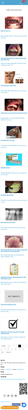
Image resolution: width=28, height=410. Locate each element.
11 (19, 349)
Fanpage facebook (5, 401)
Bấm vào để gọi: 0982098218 (9, 407)
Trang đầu (4, 345)
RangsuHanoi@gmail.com (7, 374)
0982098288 (20, 369)
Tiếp (2, 352)
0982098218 (8, 369)
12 (23, 349)
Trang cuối (8, 352)
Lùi (9, 345)
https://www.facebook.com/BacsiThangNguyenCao (13, 379)
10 (15, 349)
